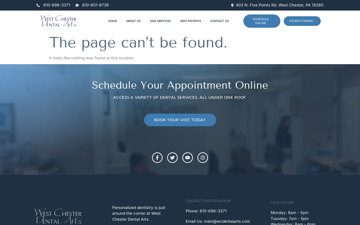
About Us (133, 21)
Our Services (160, 21)
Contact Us (219, 21)
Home (112, 21)
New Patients (190, 21)
